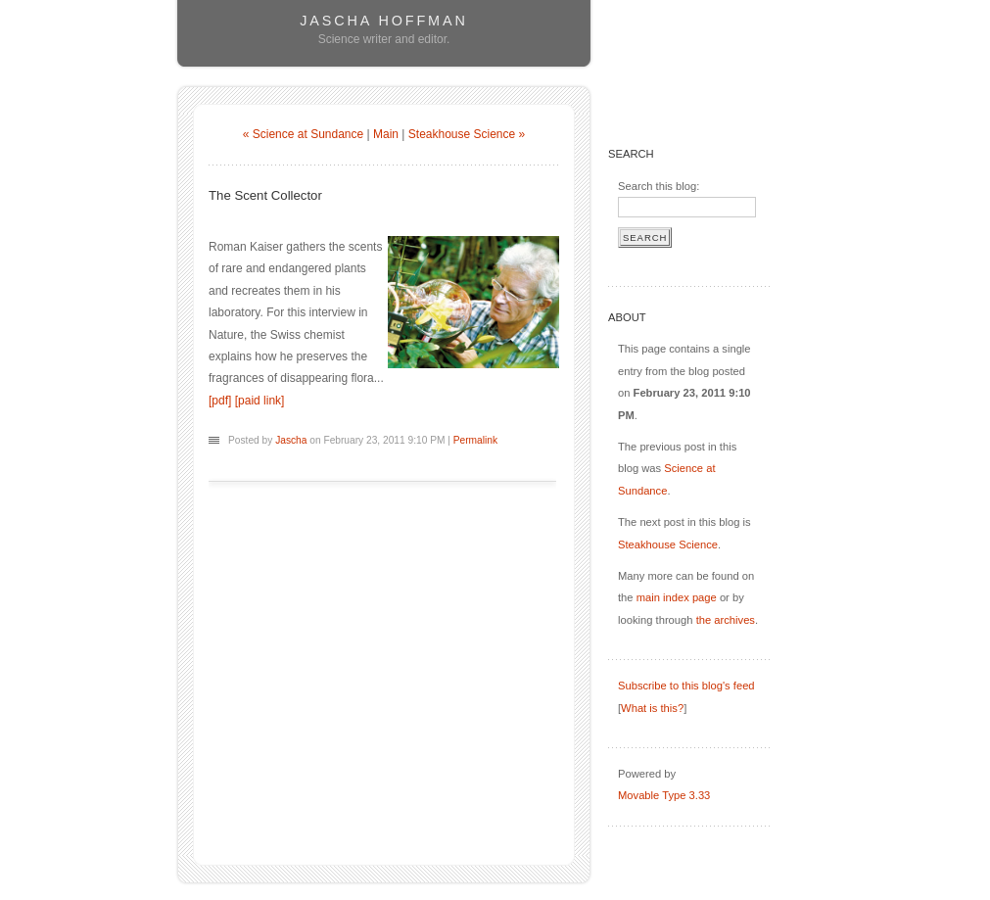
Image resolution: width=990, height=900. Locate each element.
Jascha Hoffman (383, 20)
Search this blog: (658, 186)
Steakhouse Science (668, 544)
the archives (725, 620)
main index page (676, 597)
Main (386, 134)
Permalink (475, 440)
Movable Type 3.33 (664, 795)
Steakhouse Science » (466, 134)
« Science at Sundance (303, 134)
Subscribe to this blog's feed (686, 685)
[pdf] (220, 400)
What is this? (652, 708)
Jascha (290, 440)
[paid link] (260, 400)
